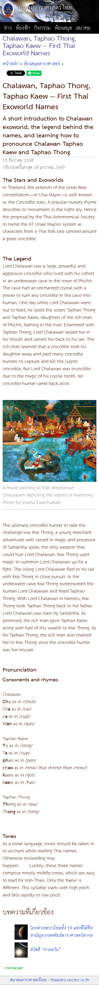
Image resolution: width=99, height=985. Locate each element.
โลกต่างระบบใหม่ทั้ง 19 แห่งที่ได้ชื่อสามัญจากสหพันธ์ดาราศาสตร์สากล (61, 932)
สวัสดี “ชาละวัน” (45, 949)
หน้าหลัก (11, 63)
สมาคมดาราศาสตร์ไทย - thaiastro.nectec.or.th (49, 980)
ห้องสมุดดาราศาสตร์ (42, 63)
